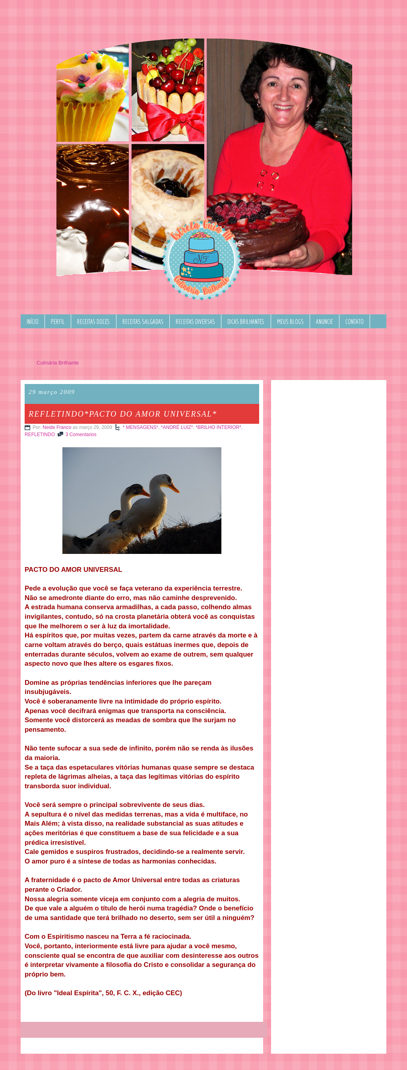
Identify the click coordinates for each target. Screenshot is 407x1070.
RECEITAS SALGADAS (142, 321)
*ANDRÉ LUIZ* (177, 427)
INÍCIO (33, 321)
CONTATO (354, 321)
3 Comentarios (81, 434)
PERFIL (58, 321)
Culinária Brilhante (58, 363)
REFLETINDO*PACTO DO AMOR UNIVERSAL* (123, 413)
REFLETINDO (40, 434)
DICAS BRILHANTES (246, 321)
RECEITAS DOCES (93, 321)
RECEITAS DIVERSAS (195, 321)
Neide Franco (57, 427)
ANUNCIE (324, 321)
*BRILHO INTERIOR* (218, 427)
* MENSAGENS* (140, 427)
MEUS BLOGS (290, 321)
